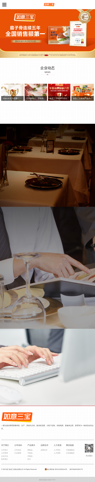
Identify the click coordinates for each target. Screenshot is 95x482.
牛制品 (30, 453)
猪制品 (30, 450)
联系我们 (4, 459)
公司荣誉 (4, 453)
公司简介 (4, 450)
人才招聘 (57, 453)
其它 (29, 459)
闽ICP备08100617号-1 (47, 480)
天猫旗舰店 (70, 450)
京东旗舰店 (70, 453)
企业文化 (4, 456)
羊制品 (30, 456)
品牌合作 (44, 450)
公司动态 (17, 450)
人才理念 (57, 450)
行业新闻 (17, 453)
